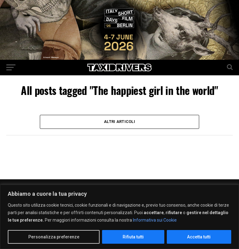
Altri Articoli (119, 121)
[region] (119, 217)
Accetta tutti (199, 236)
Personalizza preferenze (53, 236)
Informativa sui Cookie (155, 220)
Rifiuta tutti (133, 236)
